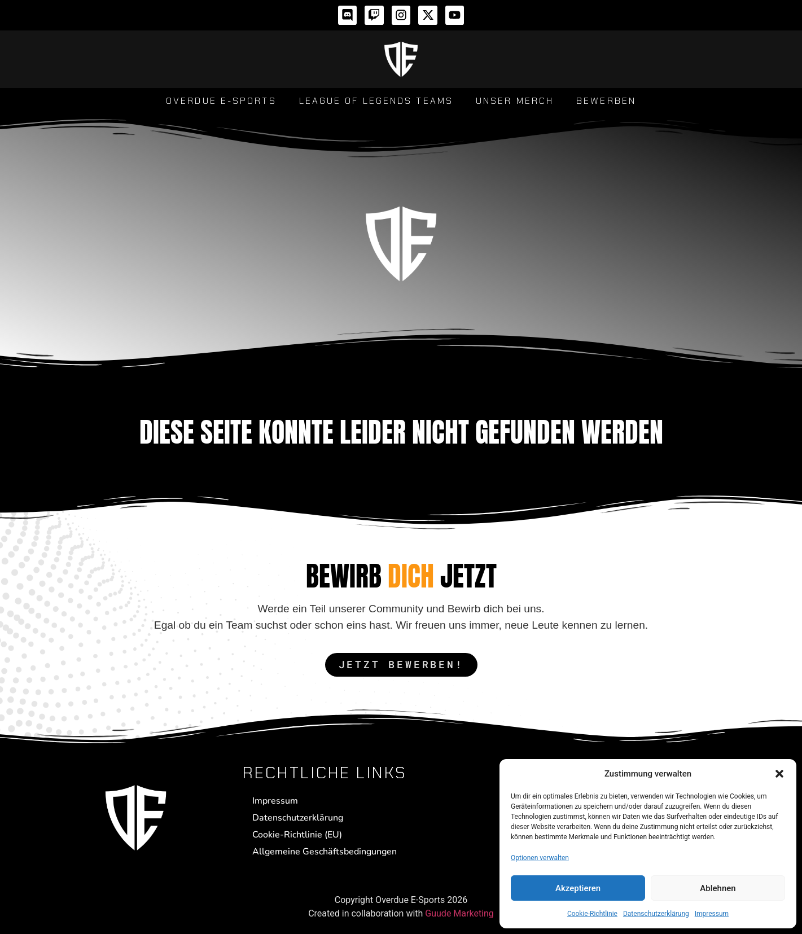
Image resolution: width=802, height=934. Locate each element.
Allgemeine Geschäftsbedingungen (324, 851)
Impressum (712, 914)
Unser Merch (515, 101)
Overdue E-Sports (221, 101)
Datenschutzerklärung (656, 914)
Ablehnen (717, 888)
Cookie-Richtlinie (592, 914)
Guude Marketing (459, 913)
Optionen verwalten (540, 858)
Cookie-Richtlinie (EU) (297, 834)
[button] (779, 773)
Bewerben (606, 101)
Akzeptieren (578, 888)
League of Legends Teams (376, 101)
